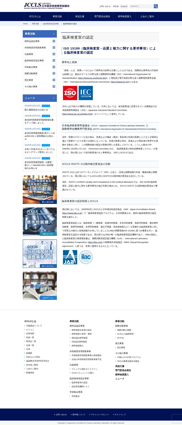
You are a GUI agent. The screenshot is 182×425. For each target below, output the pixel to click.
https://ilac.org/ (95, 242)
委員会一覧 (31, 341)
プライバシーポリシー (100, 414)
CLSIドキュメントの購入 (83, 373)
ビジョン (30, 329)
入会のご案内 (147, 16)
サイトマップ (120, 414)
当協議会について (34, 325)
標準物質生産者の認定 (82, 330)
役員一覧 (30, 337)
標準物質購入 (125, 16)
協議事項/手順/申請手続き (37, 361)
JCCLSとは (35, 16)
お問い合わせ (105, 6)
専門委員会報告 (102, 16)
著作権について (78, 414)
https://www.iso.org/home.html (92, 78)
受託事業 (121, 347)
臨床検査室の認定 (80, 382)
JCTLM (120, 338)
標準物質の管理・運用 (82, 334)
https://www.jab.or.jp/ (72, 213)
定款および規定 (33, 357)
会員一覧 (30, 345)
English (124, 6)
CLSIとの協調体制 (125, 334)
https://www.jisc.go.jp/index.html (77, 114)
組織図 (29, 353)
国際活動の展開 (124, 330)
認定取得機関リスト (81, 386)
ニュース (30, 98)
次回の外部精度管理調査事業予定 (87, 359)
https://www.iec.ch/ (120, 82)
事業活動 (57, 16)
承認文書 (79, 16)
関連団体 (30, 373)
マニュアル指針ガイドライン (85, 369)
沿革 (28, 349)
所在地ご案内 (32, 365)
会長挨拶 (30, 333)
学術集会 (76, 396)
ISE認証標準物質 (79, 342)
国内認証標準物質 (80, 338)
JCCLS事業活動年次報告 (128, 361)
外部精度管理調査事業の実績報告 (87, 355)
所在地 (116, 6)
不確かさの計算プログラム (129, 357)
